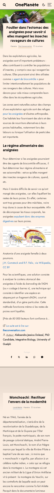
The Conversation (25, 46)
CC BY (6, 267)
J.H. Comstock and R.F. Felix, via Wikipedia (26, 263)
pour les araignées (13, 114)
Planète (14, 46)
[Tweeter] (19, 357)
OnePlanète (27, 4)
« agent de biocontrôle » (25, 79)
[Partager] (11, 357)
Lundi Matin (17, 419)
